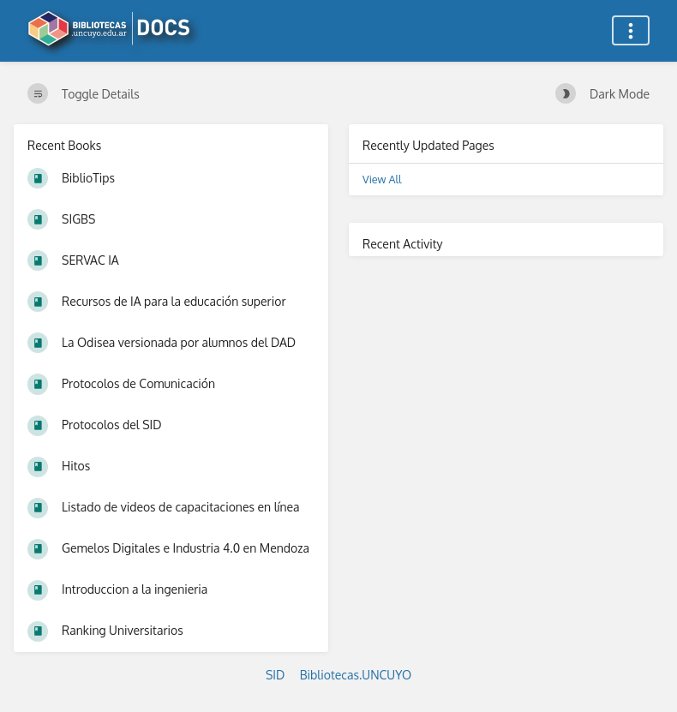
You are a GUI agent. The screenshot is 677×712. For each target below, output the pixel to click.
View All (382, 179)
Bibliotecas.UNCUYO (355, 674)
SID (275, 674)
